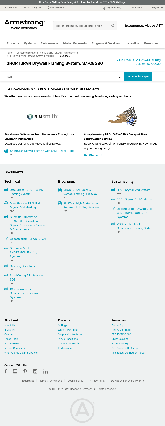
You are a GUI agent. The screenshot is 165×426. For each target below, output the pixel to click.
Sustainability (12, 343)
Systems (30, 43)
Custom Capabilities (69, 343)
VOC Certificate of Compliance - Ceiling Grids (133, 226)
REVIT (9, 76)
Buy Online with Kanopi (124, 348)
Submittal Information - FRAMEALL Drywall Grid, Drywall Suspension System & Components (27, 223)
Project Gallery (119, 343)
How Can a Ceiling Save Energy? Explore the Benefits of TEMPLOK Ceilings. (82, 2)
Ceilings (62, 325)
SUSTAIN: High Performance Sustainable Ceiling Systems (81, 205)
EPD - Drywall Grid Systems (134, 199)
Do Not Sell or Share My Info (127, 381)
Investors (9, 330)
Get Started (93, 155)
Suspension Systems (70, 334)
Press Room (11, 339)
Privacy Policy (97, 381)
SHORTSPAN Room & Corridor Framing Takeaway (80, 192)
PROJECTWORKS (121, 334)
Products (13, 43)
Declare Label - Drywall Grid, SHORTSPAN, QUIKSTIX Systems (134, 213)
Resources (151, 43)
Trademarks (27, 381)
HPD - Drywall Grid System (133, 190)
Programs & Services (106, 43)
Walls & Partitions (68, 330)
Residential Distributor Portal (128, 353)
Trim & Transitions (68, 339)
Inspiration (132, 43)
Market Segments (75, 43)
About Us (9, 325)
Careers (8, 334)
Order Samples (119, 339)
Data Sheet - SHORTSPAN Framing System (26, 192)
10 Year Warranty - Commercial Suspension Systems (25, 293)
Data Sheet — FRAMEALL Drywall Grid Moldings (26, 205)
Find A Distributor (121, 330)
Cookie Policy (75, 381)
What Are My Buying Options (21, 353)
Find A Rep (117, 325)
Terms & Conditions (51, 381)
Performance (49, 43)
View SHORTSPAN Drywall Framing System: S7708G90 (139, 62)
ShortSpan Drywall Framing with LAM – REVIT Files (42, 151)
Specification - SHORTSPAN (28, 239)
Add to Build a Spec (138, 76)
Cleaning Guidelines (22, 266)
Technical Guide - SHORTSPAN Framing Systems (23, 252)
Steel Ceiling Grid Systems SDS (26, 277)
